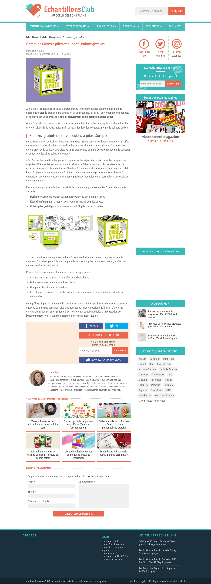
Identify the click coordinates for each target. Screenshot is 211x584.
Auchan (142, 358)
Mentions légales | (139, 581)
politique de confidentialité (95, 476)
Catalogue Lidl (110, 541)
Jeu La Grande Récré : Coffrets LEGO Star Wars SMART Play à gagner (157, 561)
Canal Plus (168, 358)
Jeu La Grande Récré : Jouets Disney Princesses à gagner (157, 552)
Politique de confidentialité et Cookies (168, 581)
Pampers (143, 385)
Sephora (143, 390)
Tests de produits (76, 26)
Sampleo (168, 385)
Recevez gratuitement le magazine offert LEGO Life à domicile (162, 314)
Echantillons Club (33, 37)
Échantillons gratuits (43, 26)
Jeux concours (105, 26)
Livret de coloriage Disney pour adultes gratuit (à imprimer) (78, 454)
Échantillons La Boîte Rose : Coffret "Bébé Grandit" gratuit (163, 337)
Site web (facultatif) (38, 501)
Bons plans (130, 26)
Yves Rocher (145, 395)
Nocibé (168, 379)
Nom (30, 481)
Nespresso (156, 379)
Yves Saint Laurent (164, 395)
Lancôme (143, 374)
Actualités (175, 26)
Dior (151, 364)
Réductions (152, 26)
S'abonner (120, 350)
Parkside (155, 385)
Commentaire (87, 481)
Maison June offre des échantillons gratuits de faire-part (42, 424)
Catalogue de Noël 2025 (115, 556)
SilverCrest (156, 390)
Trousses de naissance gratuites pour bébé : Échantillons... (164, 325)
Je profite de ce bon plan (103, 335)
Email (31, 491)
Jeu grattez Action (112, 559)
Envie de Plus (164, 364)
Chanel (142, 364)
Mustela (143, 379)
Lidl (170, 374)
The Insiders (158, 374)
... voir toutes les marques (152, 400)
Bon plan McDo (110, 553)
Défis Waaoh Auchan (113, 544)
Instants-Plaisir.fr (147, 369)
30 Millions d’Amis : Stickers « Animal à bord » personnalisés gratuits (114, 424)
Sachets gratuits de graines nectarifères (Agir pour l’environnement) (78, 424)
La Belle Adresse (168, 369)
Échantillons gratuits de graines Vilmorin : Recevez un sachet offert (43, 454)
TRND (168, 390)
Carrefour (155, 358)
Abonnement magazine (160, 138)
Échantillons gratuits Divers (75, 37)
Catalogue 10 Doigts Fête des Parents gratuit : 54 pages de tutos (158, 543)
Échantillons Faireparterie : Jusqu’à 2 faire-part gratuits (114, 453)
